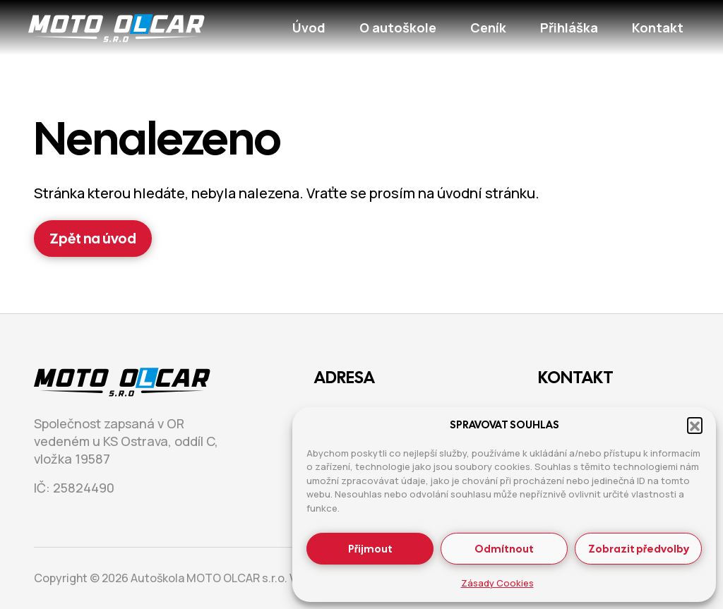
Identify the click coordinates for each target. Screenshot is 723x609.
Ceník (488, 27)
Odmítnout (504, 549)
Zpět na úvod (92, 238)
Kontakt (657, 27)
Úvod (308, 27)
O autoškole (397, 27)
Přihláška (569, 27)
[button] (695, 425)
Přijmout (370, 549)
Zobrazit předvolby (638, 549)
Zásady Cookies (497, 583)
